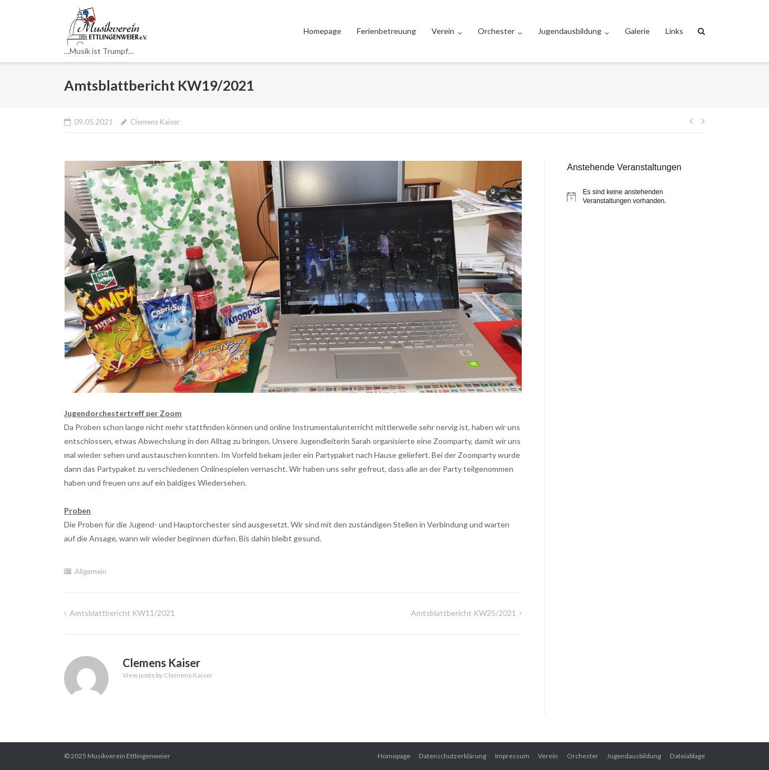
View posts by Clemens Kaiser (168, 675)
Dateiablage (687, 756)
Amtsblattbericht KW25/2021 (463, 613)
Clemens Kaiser (155, 121)
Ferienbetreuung (386, 31)
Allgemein (90, 571)
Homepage (322, 31)
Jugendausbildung (569, 31)
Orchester (496, 31)
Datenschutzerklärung (452, 756)
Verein (443, 31)
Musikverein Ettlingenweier (128, 756)
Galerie (637, 31)
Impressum (512, 756)
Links (674, 31)
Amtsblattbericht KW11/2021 (122, 613)
